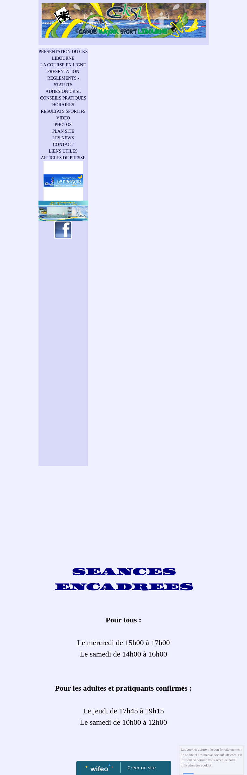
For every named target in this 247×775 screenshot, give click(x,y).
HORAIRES (63, 104)
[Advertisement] (63, 368)
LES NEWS (63, 138)
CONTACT (63, 144)
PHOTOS (63, 124)
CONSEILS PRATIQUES (63, 98)
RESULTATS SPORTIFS (63, 111)
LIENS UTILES (63, 151)
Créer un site (141, 767)
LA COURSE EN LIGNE (63, 65)
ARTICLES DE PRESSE (63, 157)
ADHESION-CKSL (63, 91)
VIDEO (63, 118)
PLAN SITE (63, 131)
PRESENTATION (63, 71)
